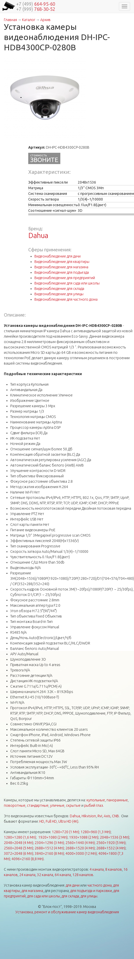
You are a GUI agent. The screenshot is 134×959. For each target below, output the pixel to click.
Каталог (28, 20)
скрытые (73, 805)
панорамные (117, 800)
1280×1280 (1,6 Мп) (20, 837)
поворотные (14, 805)
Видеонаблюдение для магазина (61, 267)
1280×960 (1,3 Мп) (96, 832)
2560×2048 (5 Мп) (18, 848)
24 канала (27, 875)
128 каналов (82, 875)
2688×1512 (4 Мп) (49, 848)
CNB (115, 816)
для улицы (89, 896)
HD (41, 821)
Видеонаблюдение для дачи (57, 256)
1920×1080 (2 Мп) (53, 837)
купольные (96, 800)
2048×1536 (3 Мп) (114, 837)
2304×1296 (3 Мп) (49, 843)
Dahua (38, 235)
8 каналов (113, 869)
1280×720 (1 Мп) (65, 832)
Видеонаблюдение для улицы (58, 294)
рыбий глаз (93, 805)
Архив (45, 20)
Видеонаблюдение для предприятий (64, 278)
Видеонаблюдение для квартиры (61, 262)
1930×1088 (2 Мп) (83, 837)
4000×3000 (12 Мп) (81, 853)
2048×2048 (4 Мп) (18, 843)
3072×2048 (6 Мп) (18, 853)
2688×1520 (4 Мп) (80, 848)
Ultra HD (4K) (68, 821)
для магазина (32, 891)
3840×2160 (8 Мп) (49, 853)
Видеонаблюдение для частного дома (66, 299)
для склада (70, 896)
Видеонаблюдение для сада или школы (67, 283)
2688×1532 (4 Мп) (111, 848)
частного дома (99, 885)
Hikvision (89, 816)
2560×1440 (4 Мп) (80, 843)
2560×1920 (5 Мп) (111, 843)
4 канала (97, 869)
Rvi (100, 816)
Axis (107, 816)
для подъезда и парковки (91, 891)
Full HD (51, 821)
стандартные (38, 805)
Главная (10, 20)
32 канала (45, 875)
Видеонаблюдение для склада (59, 289)
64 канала (63, 875)
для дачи (73, 885)
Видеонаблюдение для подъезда (61, 272)
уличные (57, 805)
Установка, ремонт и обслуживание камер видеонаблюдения (67, 912)
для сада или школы (43, 896)
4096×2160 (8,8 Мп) (28, 859)
